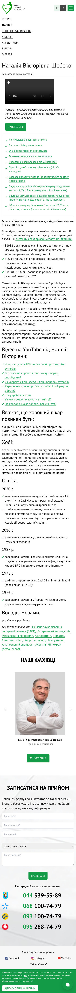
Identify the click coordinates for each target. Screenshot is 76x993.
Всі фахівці (36, 758)
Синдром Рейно (12, 640)
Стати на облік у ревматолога (25, 145)
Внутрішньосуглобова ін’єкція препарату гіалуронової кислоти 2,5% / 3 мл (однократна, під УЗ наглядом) (39, 188)
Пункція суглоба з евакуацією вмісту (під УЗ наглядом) (34, 169)
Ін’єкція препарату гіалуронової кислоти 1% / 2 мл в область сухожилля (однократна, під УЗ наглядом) (38, 207)
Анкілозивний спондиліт (18, 644)
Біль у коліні (56, 640)
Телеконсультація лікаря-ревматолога (30, 156)
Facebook (14, 958)
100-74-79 (42, 906)
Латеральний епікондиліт (53, 631)
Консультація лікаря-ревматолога (28, 139)
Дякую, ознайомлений (20, 988)
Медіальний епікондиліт (17, 636)
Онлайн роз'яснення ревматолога (28, 150)
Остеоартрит (43, 636)
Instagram (40, 958)
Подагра (58, 636)
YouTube (66, 958)
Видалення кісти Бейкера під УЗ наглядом (33, 161)
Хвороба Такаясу (35, 640)
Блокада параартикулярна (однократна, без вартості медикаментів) (39, 178)
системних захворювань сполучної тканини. (43, 239)
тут (25, 975)
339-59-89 (42, 895)
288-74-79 (42, 926)
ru (57, 8)
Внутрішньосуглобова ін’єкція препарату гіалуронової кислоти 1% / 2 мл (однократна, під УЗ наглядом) (39, 197)
